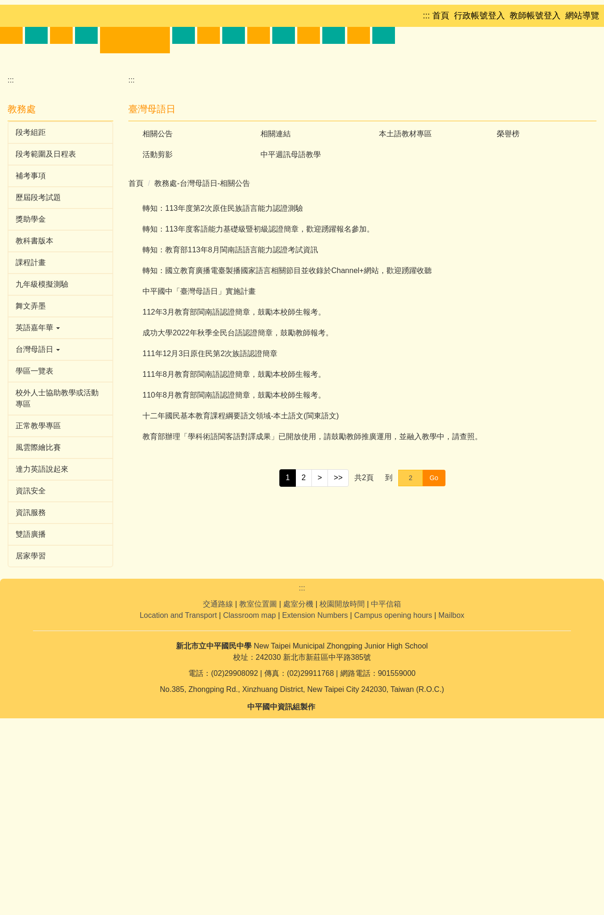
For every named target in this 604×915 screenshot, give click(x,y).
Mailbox (451, 812)
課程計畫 (31, 429)
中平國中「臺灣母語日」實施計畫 (199, 458)
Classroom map (249, 812)
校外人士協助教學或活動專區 (57, 564)
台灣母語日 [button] (38, 516)
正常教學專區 (38, 592)
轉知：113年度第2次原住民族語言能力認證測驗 (223, 375)
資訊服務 (31, 679)
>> (338, 644)
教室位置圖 (258, 801)
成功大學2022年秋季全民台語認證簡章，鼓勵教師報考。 (238, 499)
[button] (35, 149)
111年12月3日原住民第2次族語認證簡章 (210, 520)
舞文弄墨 (31, 472)
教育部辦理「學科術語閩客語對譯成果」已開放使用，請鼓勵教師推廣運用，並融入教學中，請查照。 (312, 603)
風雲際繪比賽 (38, 614)
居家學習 (31, 722)
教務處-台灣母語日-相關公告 (202, 350)
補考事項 (31, 342)
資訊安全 (31, 657)
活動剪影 (158, 321)
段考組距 (31, 299)
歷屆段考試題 (38, 364)
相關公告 (158, 300)
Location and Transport (178, 812)
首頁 (135, 350)
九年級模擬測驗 (42, 451)
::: (11, 246)
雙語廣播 (31, 701)
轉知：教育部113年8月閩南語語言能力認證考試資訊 (230, 416)
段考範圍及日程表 (46, 320)
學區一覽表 (34, 537)
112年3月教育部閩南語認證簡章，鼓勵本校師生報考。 (234, 478)
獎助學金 (31, 386)
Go (433, 644)
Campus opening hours (393, 812)
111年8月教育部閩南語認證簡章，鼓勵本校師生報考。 (234, 541)
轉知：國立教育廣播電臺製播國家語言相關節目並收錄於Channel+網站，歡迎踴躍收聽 (287, 437)
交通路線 (218, 801)
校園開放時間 (342, 801)
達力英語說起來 (42, 636)
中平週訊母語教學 (290, 321)
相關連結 (275, 300)
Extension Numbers (315, 812)
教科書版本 (34, 407)
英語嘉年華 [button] (38, 494)
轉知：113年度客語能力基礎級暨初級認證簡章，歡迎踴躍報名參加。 (258, 395)
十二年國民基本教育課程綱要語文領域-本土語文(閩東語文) (241, 582)
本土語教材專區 (405, 300)
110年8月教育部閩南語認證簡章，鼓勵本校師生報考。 (234, 561)
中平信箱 (386, 801)
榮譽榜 (508, 300)
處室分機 (298, 801)
